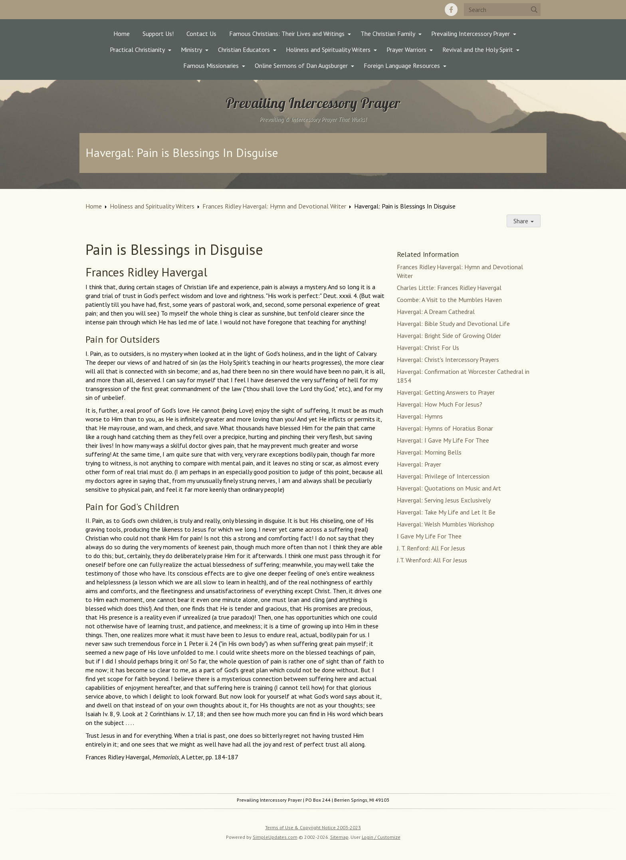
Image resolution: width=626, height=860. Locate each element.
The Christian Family (388, 34)
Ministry (191, 50)
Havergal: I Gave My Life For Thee (443, 440)
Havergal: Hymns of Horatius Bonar (445, 428)
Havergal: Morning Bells (429, 452)
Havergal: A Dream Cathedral (436, 312)
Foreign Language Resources (402, 66)
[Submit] (534, 9)
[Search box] (502, 9)
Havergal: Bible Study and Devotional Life (453, 324)
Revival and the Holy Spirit (477, 50)
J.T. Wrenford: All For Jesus (432, 560)
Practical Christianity (137, 50)
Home (121, 34)
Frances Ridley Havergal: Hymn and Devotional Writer (274, 206)
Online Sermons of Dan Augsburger (301, 66)
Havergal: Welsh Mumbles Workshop (445, 524)
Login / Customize (381, 837)
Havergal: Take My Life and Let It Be (446, 512)
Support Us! (158, 34)
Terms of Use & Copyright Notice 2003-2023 (313, 827)
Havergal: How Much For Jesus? (439, 404)
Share (523, 221)
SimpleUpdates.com (275, 837)
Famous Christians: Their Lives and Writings (287, 34)
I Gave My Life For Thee (429, 536)
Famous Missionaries (211, 66)
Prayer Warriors (406, 50)
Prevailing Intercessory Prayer (470, 34)
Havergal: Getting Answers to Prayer (446, 392)
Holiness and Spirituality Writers (328, 50)
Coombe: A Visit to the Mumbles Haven (449, 300)
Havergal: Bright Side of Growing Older (449, 336)
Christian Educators (244, 50)
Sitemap (339, 837)
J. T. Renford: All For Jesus (431, 548)
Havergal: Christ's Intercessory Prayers (448, 359)
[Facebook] (451, 9)
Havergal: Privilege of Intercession (443, 476)
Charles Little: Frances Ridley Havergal (449, 288)
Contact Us (201, 34)
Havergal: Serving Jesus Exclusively (444, 500)
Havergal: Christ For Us (428, 348)
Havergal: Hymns (420, 416)
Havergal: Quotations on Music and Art (449, 488)
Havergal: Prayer (419, 464)
